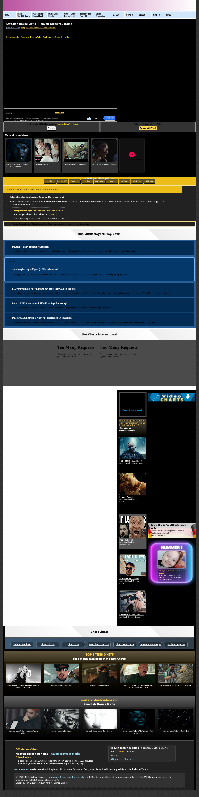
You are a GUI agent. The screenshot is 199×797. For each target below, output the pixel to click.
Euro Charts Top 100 (99, 645)
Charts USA (73, 645)
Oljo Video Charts (121, 759)
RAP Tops (124, 181)
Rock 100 (74, 181)
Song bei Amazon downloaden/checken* (38, 27)
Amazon (51, 128)
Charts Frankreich (125, 645)
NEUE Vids (137, 181)
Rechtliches (65, 777)
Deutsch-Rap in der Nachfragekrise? (30, 246)
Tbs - (129, 540)
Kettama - (132, 615)
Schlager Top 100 (176, 645)
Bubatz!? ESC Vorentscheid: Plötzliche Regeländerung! (39, 303)
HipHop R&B (100, 181)
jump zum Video (13, 27)
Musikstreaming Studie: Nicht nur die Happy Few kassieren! (42, 317)
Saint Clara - (131, 461)
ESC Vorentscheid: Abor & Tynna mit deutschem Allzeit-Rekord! (44, 288)
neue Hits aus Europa (150, 645)
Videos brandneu (22, 645)
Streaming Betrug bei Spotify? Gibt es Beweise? (34, 269)
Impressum (54, 777)
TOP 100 (149, 181)
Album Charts (47, 645)
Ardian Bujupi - (130, 579)
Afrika (49, 181)
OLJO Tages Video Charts (26, 214)
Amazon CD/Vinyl (148, 128)
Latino (87, 181)
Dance (112, 181)
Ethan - (127, 497)
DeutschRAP (62, 181)
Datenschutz (78, 777)
